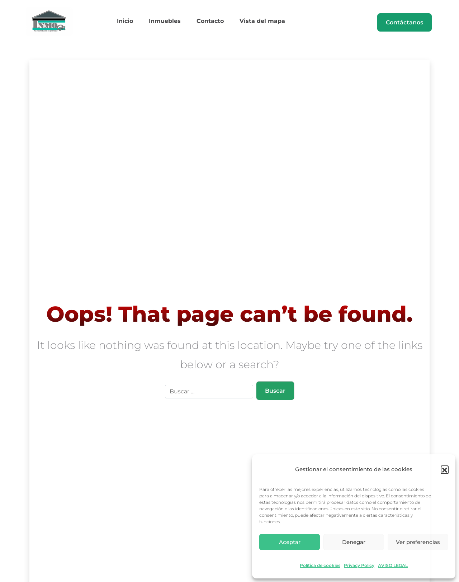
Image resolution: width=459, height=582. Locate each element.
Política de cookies (320, 565)
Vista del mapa (256, 22)
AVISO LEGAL (393, 565)
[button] (444, 469)
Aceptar (290, 542)
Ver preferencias (418, 542)
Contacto (208, 22)
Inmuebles (167, 22)
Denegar (353, 542)
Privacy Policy (359, 565)
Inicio (131, 22)
